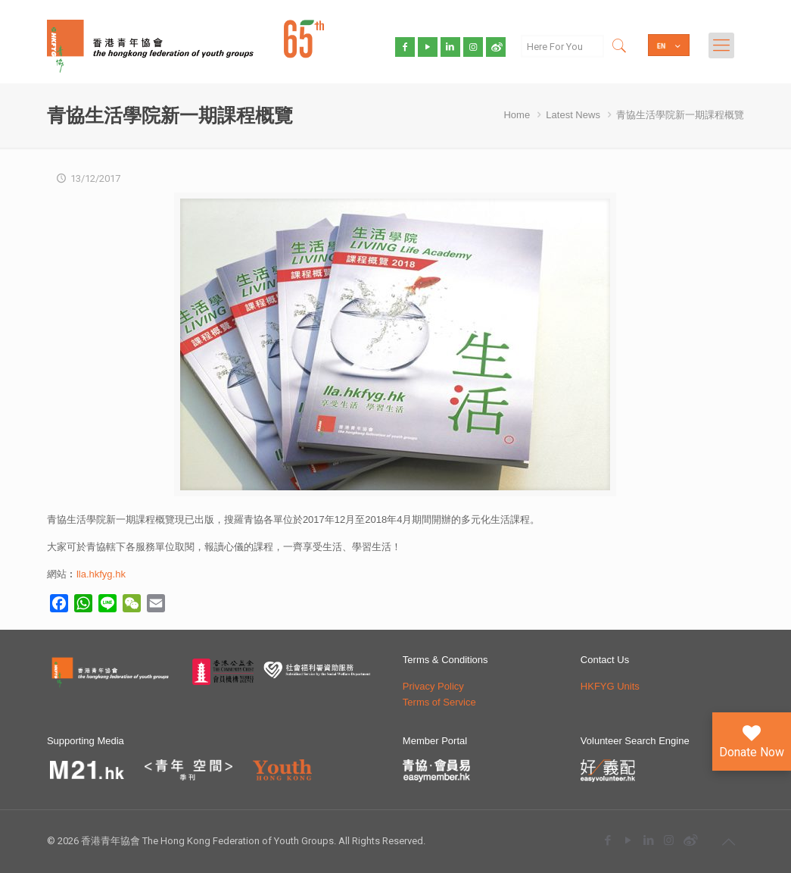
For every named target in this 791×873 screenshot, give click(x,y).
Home (516, 114)
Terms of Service (439, 702)
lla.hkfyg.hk (101, 574)
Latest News (573, 114)
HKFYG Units (610, 686)
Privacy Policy (433, 686)
